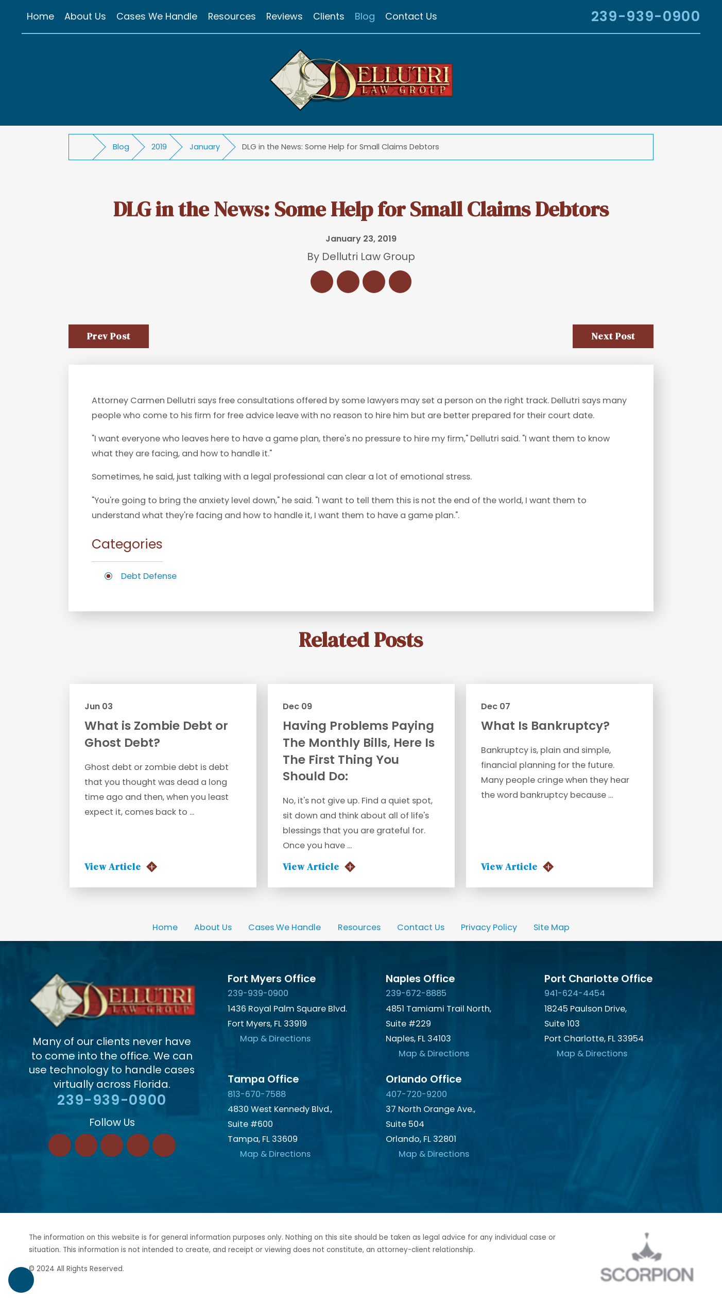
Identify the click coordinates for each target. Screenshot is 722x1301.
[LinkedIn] (86, 1145)
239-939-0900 (645, 16)
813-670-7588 (257, 1094)
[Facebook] (59, 1145)
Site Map (552, 927)
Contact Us (420, 927)
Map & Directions (275, 1039)
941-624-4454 (574, 993)
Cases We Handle (284, 927)
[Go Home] (85, 146)
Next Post (613, 336)
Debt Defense (149, 576)
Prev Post (108, 336)
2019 (159, 147)
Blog (121, 147)
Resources (359, 927)
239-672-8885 (416, 993)
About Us (213, 927)
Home (165, 927)
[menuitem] (40, 16)
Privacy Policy (489, 927)
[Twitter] (111, 1145)
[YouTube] (163, 1145)
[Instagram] (138, 1145)
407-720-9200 (416, 1094)
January (205, 147)
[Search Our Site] (570, 18)
